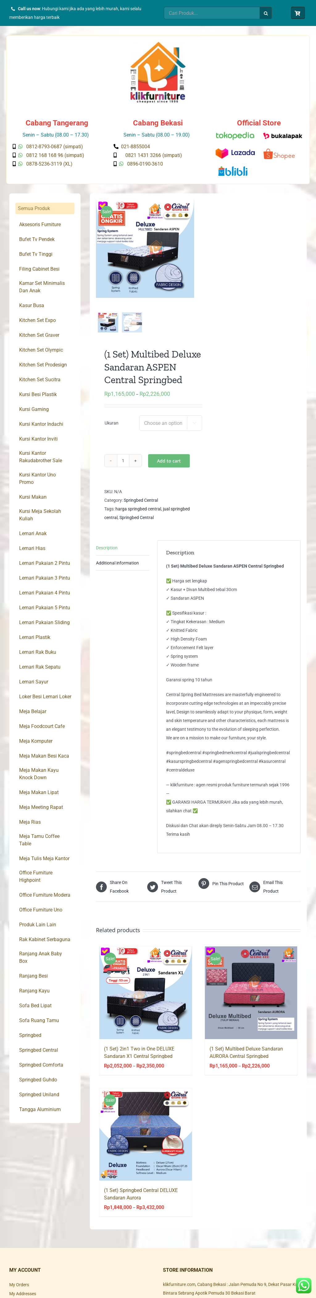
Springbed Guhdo (38, 1080)
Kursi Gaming (34, 409)
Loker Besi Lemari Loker (45, 697)
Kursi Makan (33, 497)
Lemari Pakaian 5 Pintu (44, 608)
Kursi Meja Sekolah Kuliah (40, 515)
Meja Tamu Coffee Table (39, 840)
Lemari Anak (33, 533)
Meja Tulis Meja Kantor (44, 858)
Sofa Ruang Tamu (39, 1020)
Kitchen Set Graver (39, 335)
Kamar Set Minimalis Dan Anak (42, 287)
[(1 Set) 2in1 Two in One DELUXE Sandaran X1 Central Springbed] (145, 997)
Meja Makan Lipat (39, 792)
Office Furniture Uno (40, 910)
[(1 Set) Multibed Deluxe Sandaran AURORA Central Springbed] (251, 997)
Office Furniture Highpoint (35, 876)
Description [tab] (107, 552)
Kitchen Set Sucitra (39, 380)
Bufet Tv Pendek (37, 239)
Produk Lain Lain (37, 925)
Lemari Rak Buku (37, 652)
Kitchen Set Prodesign (43, 365)
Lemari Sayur (33, 682)
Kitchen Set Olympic (41, 350)
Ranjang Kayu (34, 991)
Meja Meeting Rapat (41, 807)
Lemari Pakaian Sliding (44, 622)
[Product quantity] (123, 465)
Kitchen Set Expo (37, 320)
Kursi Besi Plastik (38, 394)
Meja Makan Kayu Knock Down (39, 773)
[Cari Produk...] (212, 13)
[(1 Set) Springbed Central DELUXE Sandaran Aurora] (145, 1139)
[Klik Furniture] (158, 43)
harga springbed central (138, 513)
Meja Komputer (35, 741)
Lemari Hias (32, 548)
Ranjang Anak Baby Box (40, 957)
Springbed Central (141, 505)
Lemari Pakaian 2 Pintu (44, 563)
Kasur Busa (31, 305)
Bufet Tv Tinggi (35, 254)
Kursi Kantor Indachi (41, 424)
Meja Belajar (32, 711)
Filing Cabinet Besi (39, 269)
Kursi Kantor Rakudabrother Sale (40, 456)
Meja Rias (30, 822)
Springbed (30, 1035)
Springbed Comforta (41, 1065)
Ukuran (111, 427)
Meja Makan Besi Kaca (44, 756)
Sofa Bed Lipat (35, 1005)
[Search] (266, 13)
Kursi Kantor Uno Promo (37, 478)
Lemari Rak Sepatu (39, 667)
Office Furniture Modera (44, 895)
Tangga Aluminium (40, 1109)
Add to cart (169, 465)
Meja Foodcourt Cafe (42, 726)
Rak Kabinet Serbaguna (44, 939)
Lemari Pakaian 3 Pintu (44, 578)
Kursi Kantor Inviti (38, 439)
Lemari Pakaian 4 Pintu (44, 593)
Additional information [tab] (117, 567)
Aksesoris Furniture (40, 224)
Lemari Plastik (34, 637)
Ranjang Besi (33, 976)
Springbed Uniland (39, 1094)
